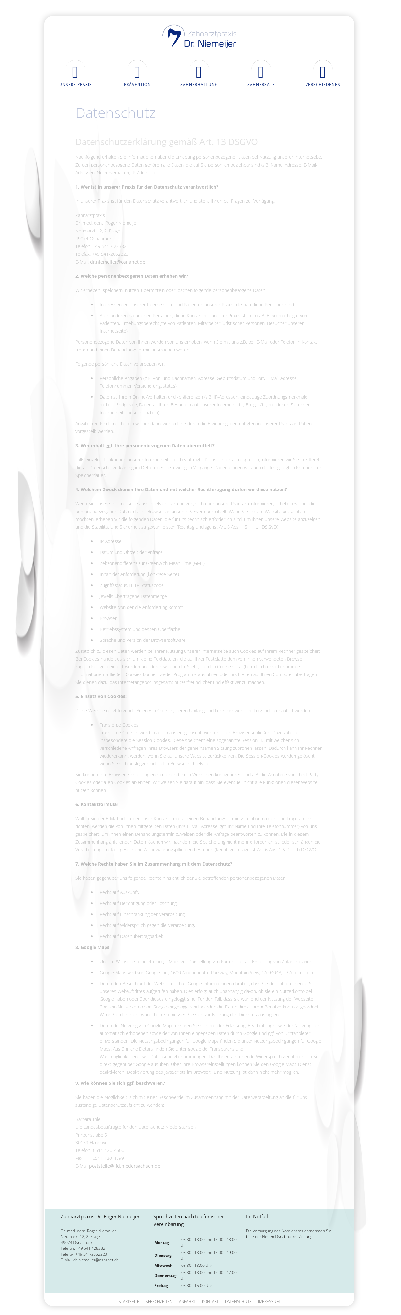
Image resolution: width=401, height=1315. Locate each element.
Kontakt (210, 1301)
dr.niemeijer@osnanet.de (117, 262)
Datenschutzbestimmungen (178, 1056)
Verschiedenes (323, 84)
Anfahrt (187, 1301)
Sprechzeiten (159, 1301)
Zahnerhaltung (199, 84)
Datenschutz (238, 1301)
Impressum (269, 1301)
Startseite (129, 1301)
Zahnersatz (261, 84)
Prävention (137, 84)
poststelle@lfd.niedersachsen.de (124, 1166)
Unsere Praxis (75, 84)
